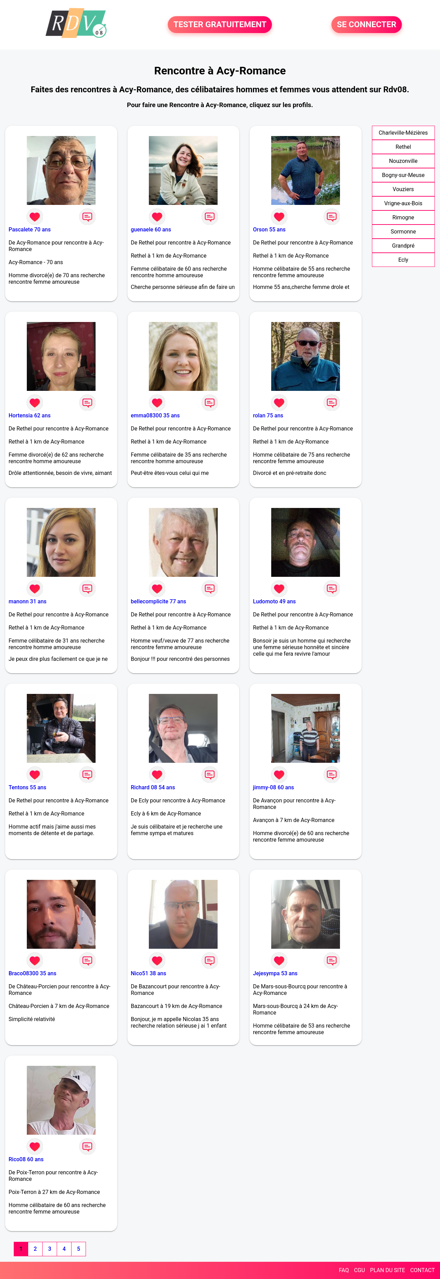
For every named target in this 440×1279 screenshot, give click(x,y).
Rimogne (403, 217)
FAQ (344, 1270)
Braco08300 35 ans (32, 973)
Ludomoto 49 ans (274, 601)
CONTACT (422, 1270)
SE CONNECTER (366, 25)
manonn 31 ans (27, 601)
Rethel (403, 147)
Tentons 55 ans (27, 787)
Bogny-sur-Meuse (403, 175)
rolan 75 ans (268, 415)
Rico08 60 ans (26, 1159)
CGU (359, 1270)
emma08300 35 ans (155, 415)
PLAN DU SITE (387, 1270)
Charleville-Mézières (403, 132)
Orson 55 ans (269, 229)
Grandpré (403, 245)
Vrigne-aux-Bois (403, 203)
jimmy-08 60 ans (273, 787)
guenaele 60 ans (151, 229)
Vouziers (403, 189)
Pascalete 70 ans (30, 229)
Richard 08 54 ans (153, 787)
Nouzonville (403, 161)
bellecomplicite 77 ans (158, 601)
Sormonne (403, 231)
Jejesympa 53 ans (275, 973)
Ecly (403, 260)
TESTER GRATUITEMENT (219, 25)
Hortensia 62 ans (30, 415)
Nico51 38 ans (148, 973)
